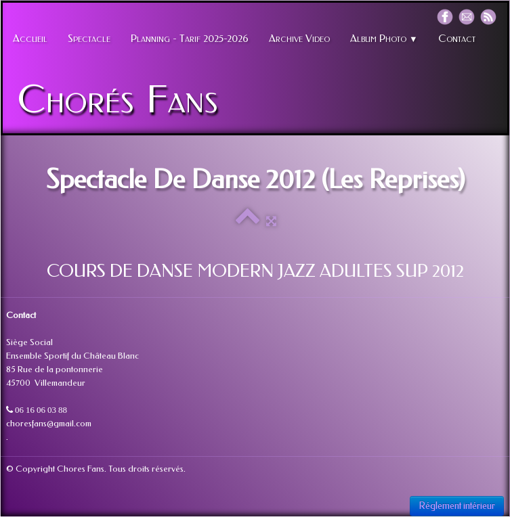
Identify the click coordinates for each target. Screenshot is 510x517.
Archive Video (299, 38)
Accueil (30, 38)
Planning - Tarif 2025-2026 (190, 38)
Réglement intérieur (457, 506)
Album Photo (384, 38)
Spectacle (89, 38)
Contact (456, 38)
